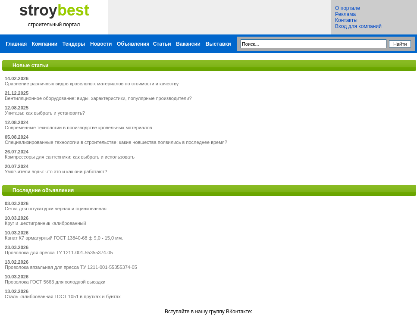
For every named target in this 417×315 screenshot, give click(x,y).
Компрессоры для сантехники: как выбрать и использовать (70, 156)
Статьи (162, 44)
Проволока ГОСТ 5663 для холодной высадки (55, 281)
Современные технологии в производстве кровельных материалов (78, 127)
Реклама (345, 14)
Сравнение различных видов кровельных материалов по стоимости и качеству (92, 83)
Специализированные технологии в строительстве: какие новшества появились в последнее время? (116, 142)
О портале (347, 8)
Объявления (133, 44)
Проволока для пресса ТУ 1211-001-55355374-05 (59, 252)
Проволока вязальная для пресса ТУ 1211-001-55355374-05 (71, 267)
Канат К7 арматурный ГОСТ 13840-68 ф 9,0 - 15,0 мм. (64, 237)
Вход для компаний (358, 26)
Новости (101, 44)
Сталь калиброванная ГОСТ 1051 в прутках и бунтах (63, 296)
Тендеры (74, 44)
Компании (44, 44)
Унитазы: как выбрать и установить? (45, 112)
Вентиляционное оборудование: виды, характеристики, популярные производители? (98, 98)
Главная (16, 44)
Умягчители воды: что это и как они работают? (56, 171)
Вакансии (188, 44)
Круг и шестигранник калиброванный (45, 223)
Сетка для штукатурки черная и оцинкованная (56, 208)
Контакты (346, 20)
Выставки (218, 44)
